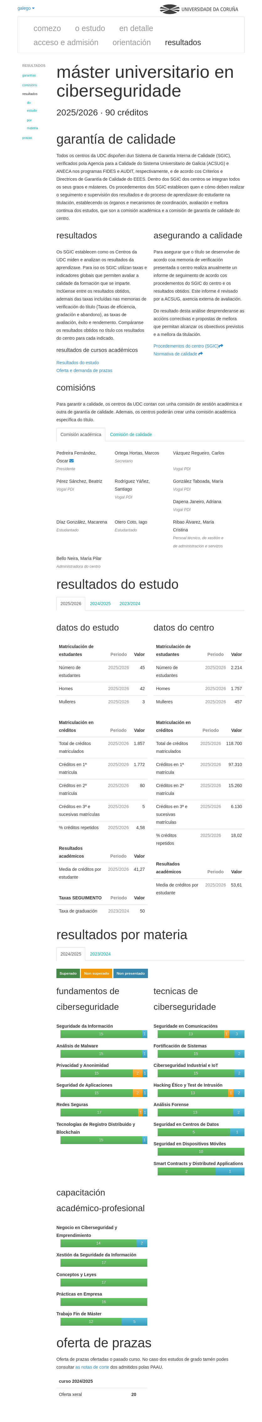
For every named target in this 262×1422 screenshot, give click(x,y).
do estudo (32, 106)
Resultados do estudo (77, 362)
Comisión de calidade (131, 434)
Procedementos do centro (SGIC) (188, 346)
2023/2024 (129, 603)
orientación (132, 42)
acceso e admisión (66, 42)
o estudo (90, 28)
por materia (32, 124)
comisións (29, 85)
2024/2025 (100, 603)
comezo (47, 28)
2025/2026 (70, 603)
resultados (183, 42)
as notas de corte (92, 1367)
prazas (27, 138)
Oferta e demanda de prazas (84, 370)
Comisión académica (80, 434)
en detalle (136, 28)
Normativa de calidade (178, 353)
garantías (29, 75)
